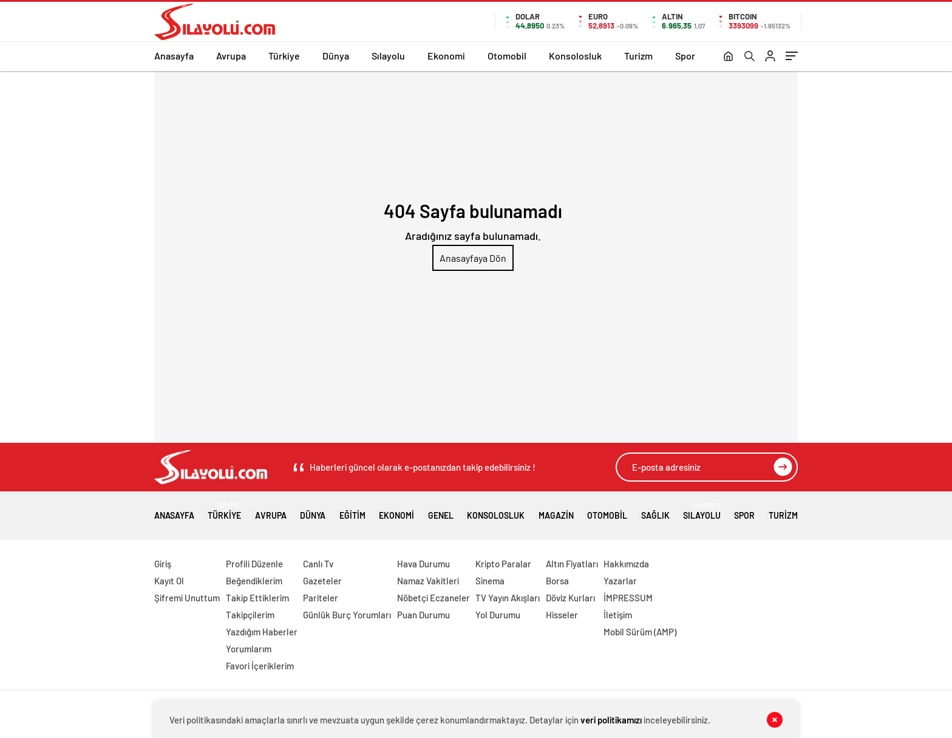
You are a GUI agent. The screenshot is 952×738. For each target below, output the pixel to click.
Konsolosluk (575, 55)
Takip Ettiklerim (257, 597)
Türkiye (284, 55)
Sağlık (655, 511)
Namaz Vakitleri (428, 580)
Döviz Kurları (570, 597)
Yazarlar (620, 580)
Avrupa (231, 55)
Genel (441, 511)
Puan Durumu (423, 614)
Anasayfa (174, 55)
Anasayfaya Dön (473, 258)
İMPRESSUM (628, 597)
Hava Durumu (423, 563)
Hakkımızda (626, 563)
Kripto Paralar (503, 563)
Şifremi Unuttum (187, 597)
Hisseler (562, 614)
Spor (685, 55)
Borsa (557, 580)
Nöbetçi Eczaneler (433, 597)
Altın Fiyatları (572, 563)
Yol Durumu (497, 614)
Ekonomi (446, 55)
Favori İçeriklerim (260, 665)
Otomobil (507, 55)
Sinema (490, 580)
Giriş (162, 563)
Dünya (335, 55)
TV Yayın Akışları (507, 597)
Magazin (556, 511)
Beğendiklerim (254, 580)
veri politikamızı (611, 719)
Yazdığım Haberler (262, 631)
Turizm (638, 55)
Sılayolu (388, 55)
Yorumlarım (248, 648)
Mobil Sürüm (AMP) (640, 631)
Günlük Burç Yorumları (347, 614)
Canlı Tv (318, 563)
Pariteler (320, 597)
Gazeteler (322, 580)
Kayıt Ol (169, 580)
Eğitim (352, 511)
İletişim (618, 614)
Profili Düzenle (254, 563)
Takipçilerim (250, 614)
